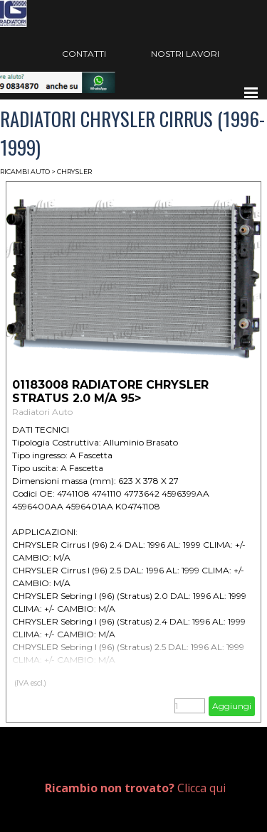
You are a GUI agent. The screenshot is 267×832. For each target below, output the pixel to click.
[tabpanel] (146, 788)
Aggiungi (231, 706)
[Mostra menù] (251, 92)
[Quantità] (189, 705)
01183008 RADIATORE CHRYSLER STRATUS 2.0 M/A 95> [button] (110, 391)
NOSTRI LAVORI (185, 53)
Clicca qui (135, 788)
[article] (133, 452)
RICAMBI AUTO (25, 171)
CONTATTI (84, 53)
